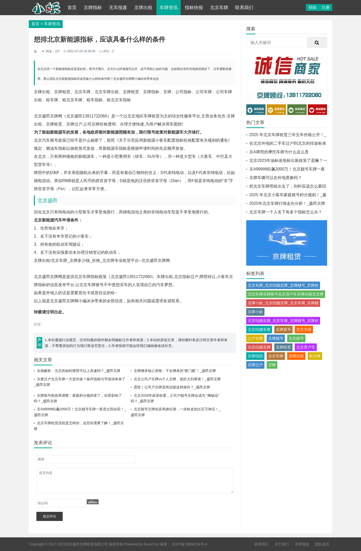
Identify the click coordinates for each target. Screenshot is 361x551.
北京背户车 (305, 347)
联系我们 (244, 7)
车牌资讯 (169, 7)
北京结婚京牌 (259, 347)
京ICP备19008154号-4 (189, 544)
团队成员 (322, 544)
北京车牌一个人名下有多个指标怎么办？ (285, 212)
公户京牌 (255, 338)
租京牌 (315, 356)
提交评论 (49, 516)
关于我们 (282, 544)
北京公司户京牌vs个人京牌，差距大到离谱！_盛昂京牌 (177, 379)
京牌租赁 (283, 347)
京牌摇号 (283, 329)
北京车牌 (219, 7)
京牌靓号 (275, 338)
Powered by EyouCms (141, 544)
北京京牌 (303, 329)
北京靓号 (296, 338)
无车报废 (118, 7)
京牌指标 (93, 7)
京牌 (272, 365)
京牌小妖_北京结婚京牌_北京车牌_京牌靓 (283, 303)
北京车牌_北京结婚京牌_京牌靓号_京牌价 (283, 285)
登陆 (312, 7)
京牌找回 (255, 356)
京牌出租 (143, 7)
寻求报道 (302, 544)
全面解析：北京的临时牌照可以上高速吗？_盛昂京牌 (78, 371)
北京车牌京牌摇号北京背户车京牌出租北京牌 (286, 294)
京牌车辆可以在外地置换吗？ (275, 178)
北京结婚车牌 (259, 329)
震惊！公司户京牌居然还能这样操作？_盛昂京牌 (172, 387)
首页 (72, 7)
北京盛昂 (47, 200)
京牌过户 (255, 365)
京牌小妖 (255, 312)
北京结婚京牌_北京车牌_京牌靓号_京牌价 (283, 320)
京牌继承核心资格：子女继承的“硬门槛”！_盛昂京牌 (175, 371)
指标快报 (194, 7)
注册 (326, 7)
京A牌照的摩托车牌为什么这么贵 (279, 152)
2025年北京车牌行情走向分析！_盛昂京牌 (287, 203)
